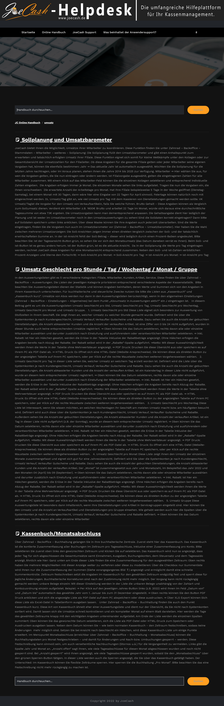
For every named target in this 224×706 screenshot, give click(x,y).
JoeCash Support (84, 32)
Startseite (28, 32)
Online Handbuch (54, 32)
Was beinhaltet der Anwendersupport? (129, 32)
